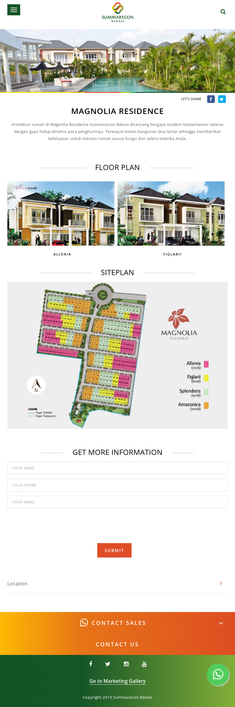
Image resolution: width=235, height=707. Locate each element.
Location (17, 583)
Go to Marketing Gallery (117, 681)
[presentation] (117, 524)
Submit (114, 550)
